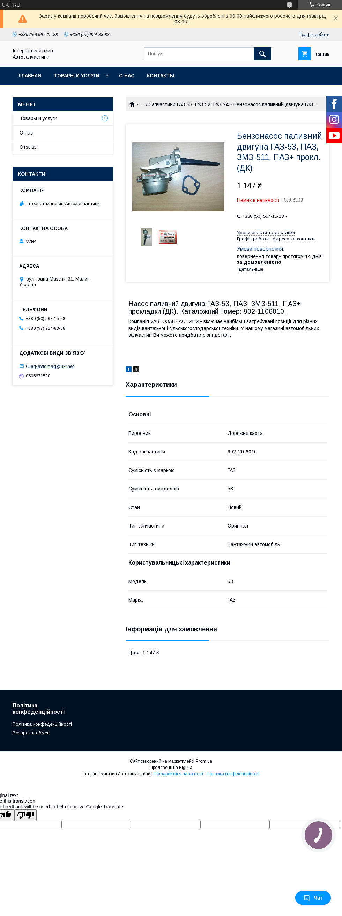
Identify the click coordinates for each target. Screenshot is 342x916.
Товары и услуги (76, 75)
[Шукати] (262, 53)
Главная (30, 75)
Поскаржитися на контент (178, 773)
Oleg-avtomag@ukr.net (50, 366)
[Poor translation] (25, 815)
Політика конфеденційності (42, 724)
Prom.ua (204, 761)
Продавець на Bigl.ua (171, 767)
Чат (313, 898)
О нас (126, 75)
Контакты (160, 75)
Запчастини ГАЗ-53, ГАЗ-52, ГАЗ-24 (189, 104)
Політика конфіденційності (233, 773)
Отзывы (29, 147)
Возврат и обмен (31, 732)
